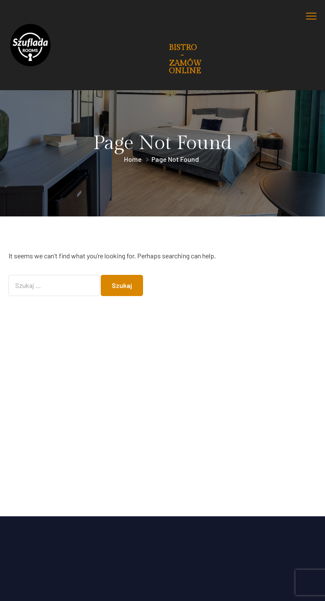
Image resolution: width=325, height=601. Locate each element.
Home (133, 159)
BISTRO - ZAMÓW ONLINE (185, 59)
